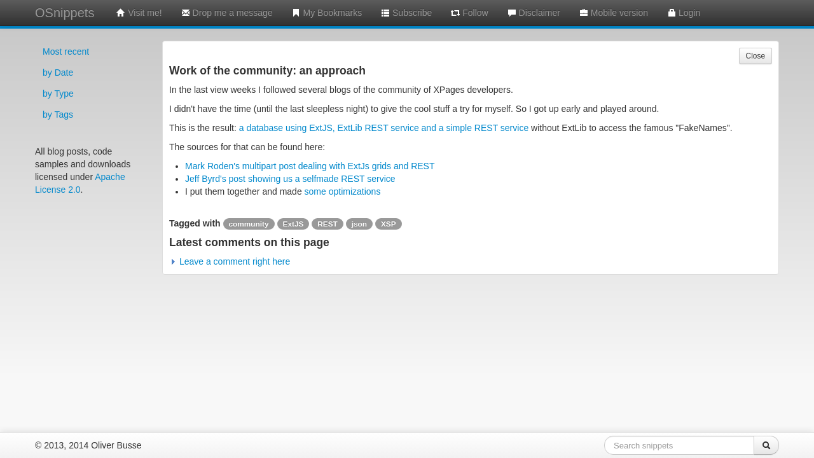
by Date (58, 72)
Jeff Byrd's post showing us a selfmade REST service (290, 179)
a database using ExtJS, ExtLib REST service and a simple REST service (383, 128)
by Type (58, 93)
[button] (229, 261)
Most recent (66, 51)
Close (755, 56)
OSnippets (64, 13)
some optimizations (343, 191)
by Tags (58, 114)
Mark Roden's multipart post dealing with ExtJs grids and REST (310, 166)
